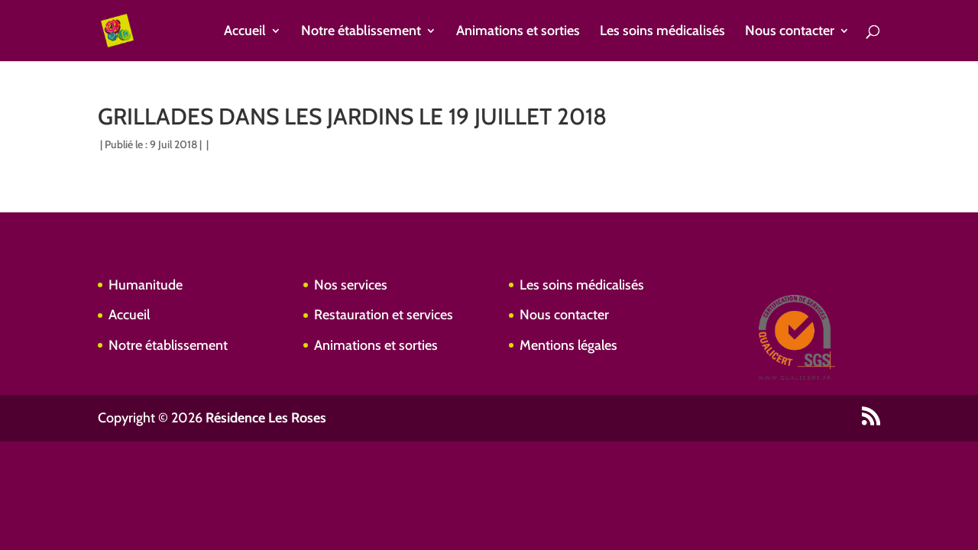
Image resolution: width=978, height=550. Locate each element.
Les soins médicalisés (662, 32)
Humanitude (145, 285)
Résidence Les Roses (266, 417)
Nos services (350, 285)
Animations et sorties (518, 32)
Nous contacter (789, 32)
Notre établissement (361, 32)
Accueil (245, 32)
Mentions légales (568, 345)
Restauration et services (383, 314)
